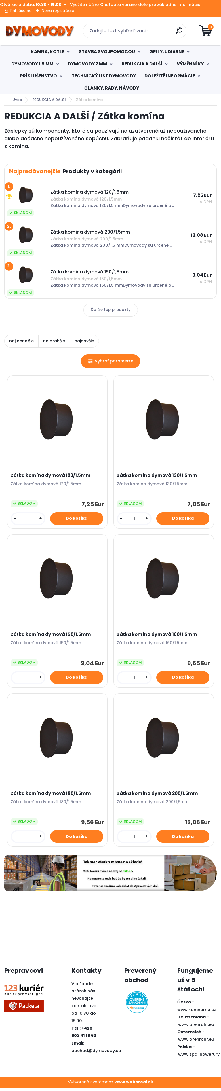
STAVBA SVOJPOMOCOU (107, 51)
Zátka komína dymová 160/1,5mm (157, 636)
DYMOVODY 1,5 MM (32, 64)
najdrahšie (54, 341)
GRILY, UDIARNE (166, 51)
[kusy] (28, 519)
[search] (179, 32)
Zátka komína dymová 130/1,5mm (157, 476)
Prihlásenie (21, 10)
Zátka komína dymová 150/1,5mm (51, 636)
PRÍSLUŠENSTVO (38, 76)
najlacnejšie (21, 341)
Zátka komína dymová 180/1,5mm (51, 796)
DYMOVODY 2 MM (87, 64)
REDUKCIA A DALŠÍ (142, 64)
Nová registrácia (58, 10)
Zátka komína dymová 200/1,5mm (158, 796)
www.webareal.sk (134, 1085)
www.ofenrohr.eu (196, 1027)
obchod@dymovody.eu (96, 1053)
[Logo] (39, 31)
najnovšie (84, 341)
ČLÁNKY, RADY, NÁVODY (111, 88)
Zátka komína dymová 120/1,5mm (51, 476)
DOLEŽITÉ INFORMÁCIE (169, 76)
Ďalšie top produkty (111, 309)
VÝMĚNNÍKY (190, 64)
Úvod (17, 99)
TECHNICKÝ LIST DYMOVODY (104, 76)
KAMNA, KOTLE (47, 51)
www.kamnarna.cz (196, 1013)
